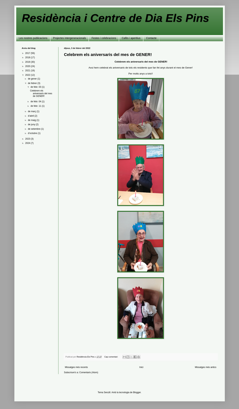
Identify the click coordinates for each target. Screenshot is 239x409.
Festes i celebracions (103, 38)
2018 (28, 57)
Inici (141, 367)
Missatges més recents (76, 367)
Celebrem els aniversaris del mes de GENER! (108, 54)
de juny (32, 124)
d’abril (31, 116)
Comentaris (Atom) (88, 372)
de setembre (34, 129)
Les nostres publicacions (33, 38)
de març (32, 111)
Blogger (137, 392)
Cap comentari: (111, 357)
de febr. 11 (36, 106)
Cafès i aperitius (131, 38)
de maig (32, 120)
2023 (28, 139)
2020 (28, 66)
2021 (28, 70)
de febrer (32, 83)
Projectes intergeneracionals (69, 38)
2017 (28, 53)
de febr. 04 (36, 101)
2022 (28, 75)
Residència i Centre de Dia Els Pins (115, 18)
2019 (28, 62)
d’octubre (33, 133)
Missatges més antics (205, 367)
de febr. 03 (36, 87)
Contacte (151, 38)
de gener (32, 78)
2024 (28, 143)
